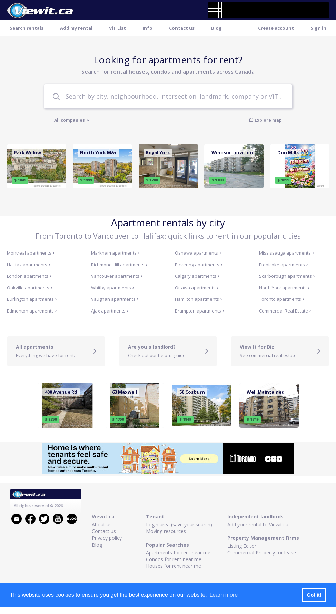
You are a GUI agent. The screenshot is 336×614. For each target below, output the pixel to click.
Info (147, 28)
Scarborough (287, 276)
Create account (276, 28)
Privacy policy (107, 538)
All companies (72, 120)
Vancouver (116, 276)
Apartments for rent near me (178, 552)
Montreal (31, 253)
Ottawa (197, 288)
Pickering (199, 264)
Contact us (182, 28)
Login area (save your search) (179, 524)
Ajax (110, 311)
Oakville (29, 288)
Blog (216, 28)
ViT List (117, 28)
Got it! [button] (314, 595)
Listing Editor (241, 546)
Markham (115, 253)
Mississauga (286, 253)
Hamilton (198, 299)
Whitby (112, 288)
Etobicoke (283, 264)
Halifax (28, 264)
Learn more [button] (223, 595)
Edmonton (32, 311)
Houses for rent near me (173, 566)
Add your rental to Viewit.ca (257, 524)
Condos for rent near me (173, 559)
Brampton (199, 311)
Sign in (318, 28)
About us (102, 524)
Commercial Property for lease (261, 552)
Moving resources (166, 531)
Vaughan (115, 299)
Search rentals (26, 28)
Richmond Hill (119, 264)
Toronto (281, 299)
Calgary (197, 276)
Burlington (32, 299)
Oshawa (198, 253)
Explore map (265, 120)
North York (284, 288)
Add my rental (76, 28)
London (29, 276)
